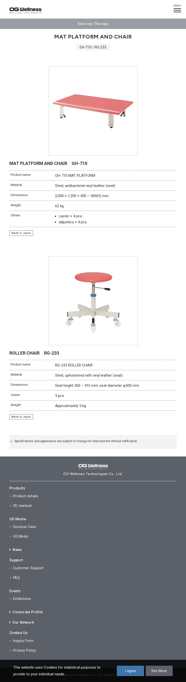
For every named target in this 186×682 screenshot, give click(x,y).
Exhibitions (22, 599)
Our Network (21, 622)
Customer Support (28, 568)
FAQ (16, 578)
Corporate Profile (26, 612)
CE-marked (22, 506)
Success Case (24, 527)
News (15, 550)
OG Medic (21, 536)
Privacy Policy (24, 650)
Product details (25, 496)
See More (159, 671)
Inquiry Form (23, 641)
